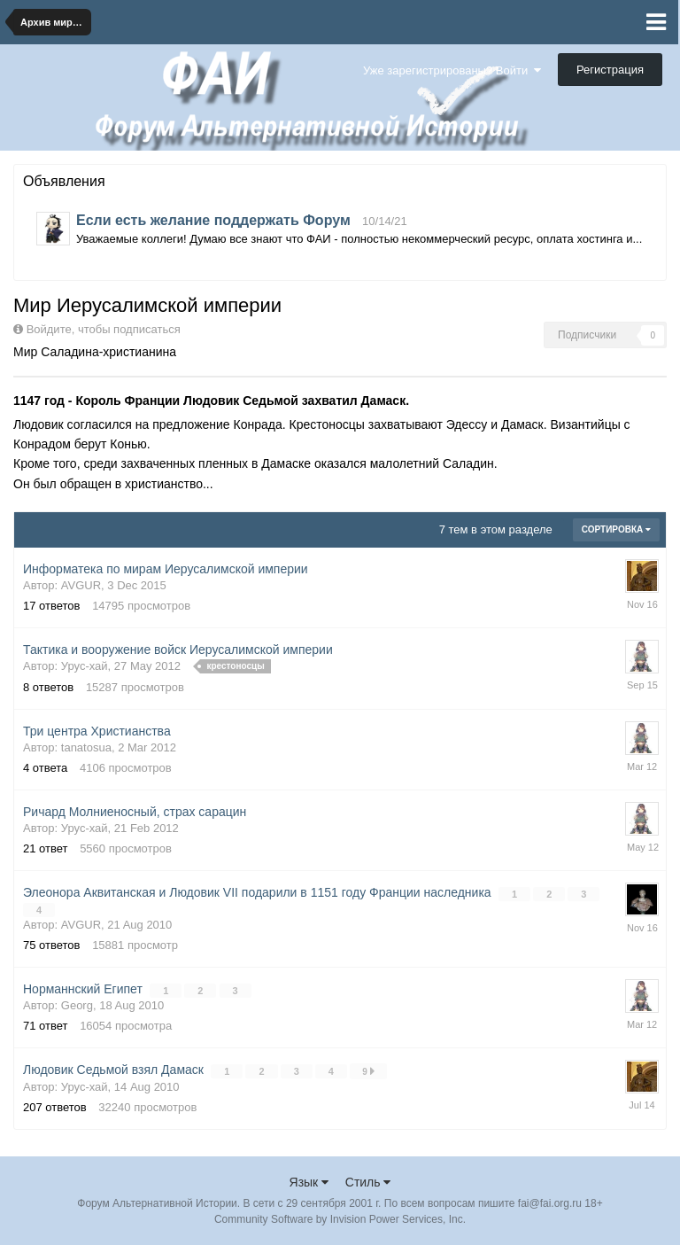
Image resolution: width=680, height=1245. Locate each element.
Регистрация (610, 69)
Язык (309, 1182)
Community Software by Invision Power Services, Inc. (340, 1219)
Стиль (368, 1182)
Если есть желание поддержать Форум (213, 220)
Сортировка (616, 529)
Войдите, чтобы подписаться (104, 329)
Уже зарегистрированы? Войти (452, 70)
